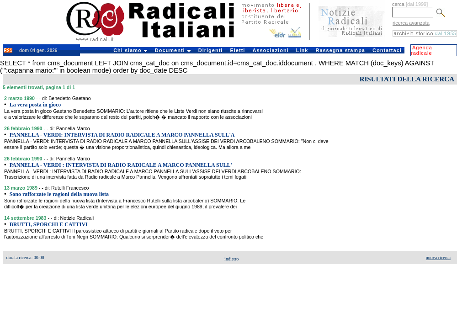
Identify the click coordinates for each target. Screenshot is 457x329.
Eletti (237, 50)
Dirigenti (210, 50)
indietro (231, 258)
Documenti (173, 50)
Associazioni (270, 50)
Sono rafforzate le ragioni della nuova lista (59, 194)
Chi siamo (130, 50)
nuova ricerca (438, 257)
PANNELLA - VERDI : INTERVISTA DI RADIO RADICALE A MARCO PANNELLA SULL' (121, 165)
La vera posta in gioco (35, 104)
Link (302, 50)
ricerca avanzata (411, 23)
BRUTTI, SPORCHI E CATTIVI (49, 224)
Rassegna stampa (340, 50)
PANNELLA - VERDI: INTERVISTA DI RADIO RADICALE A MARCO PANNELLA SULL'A (122, 135)
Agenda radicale (421, 50)
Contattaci (387, 50)
